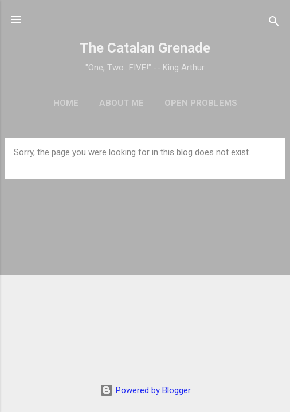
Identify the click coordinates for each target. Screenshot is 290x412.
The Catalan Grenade (145, 48)
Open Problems (200, 103)
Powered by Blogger (145, 390)
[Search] (274, 23)
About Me (121, 103)
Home (66, 103)
